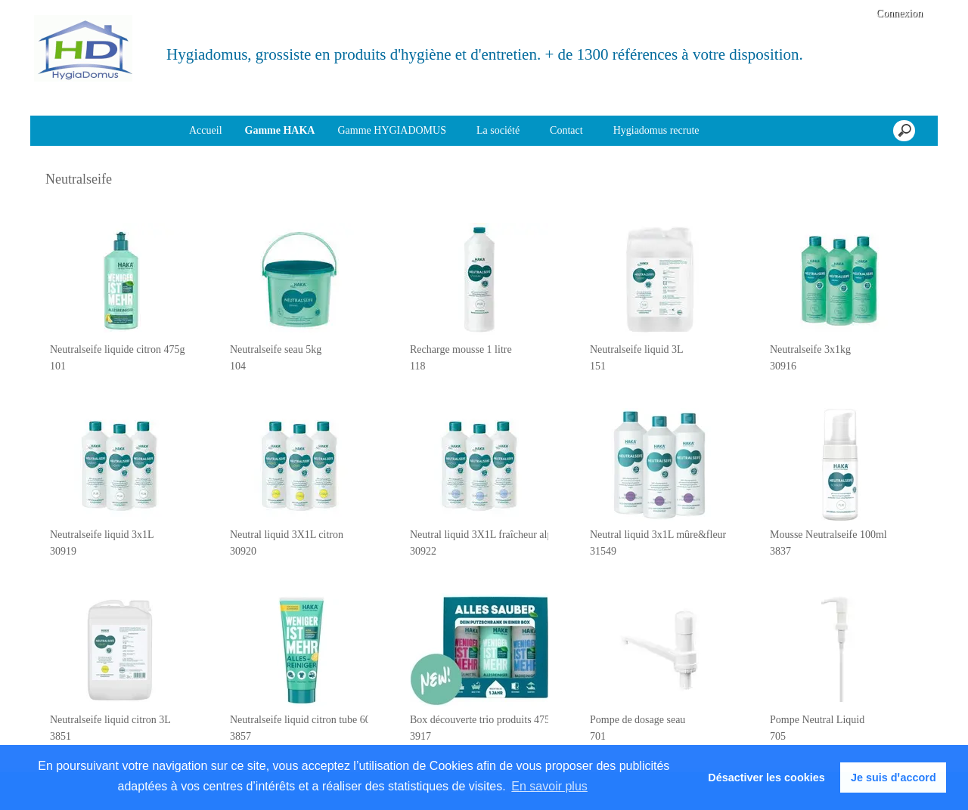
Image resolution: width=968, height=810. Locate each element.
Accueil (205, 130)
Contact (566, 130)
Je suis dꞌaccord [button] (893, 777)
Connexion (898, 13)
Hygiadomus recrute (656, 130)
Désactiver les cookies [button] (766, 777)
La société (498, 130)
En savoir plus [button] (549, 786)
